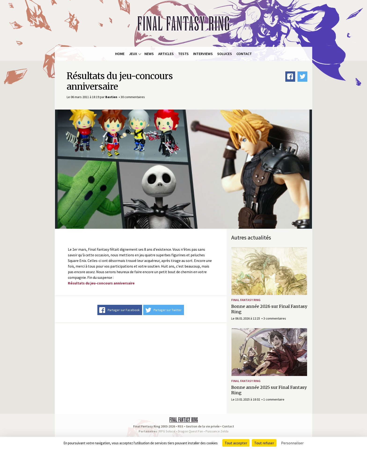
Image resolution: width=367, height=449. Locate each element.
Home (120, 53)
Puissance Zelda (217, 431)
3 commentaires (274, 318)
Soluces (224, 53)
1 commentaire (273, 399)
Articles (166, 53)
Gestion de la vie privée (203, 426)
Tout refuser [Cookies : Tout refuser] (264, 443)
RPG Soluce (167, 431)
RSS (180, 426)
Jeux (133, 53)
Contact (244, 53)
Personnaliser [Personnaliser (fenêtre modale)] (292, 443)
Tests (183, 53)
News (149, 53)
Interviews (203, 53)
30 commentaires (133, 97)
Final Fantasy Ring (246, 300)
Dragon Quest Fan (190, 431)
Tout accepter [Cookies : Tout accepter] (236, 443)
